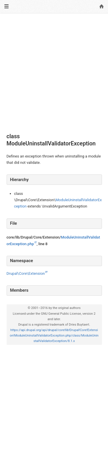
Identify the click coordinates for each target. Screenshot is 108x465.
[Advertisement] (54, 73)
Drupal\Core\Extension (26, 273)
